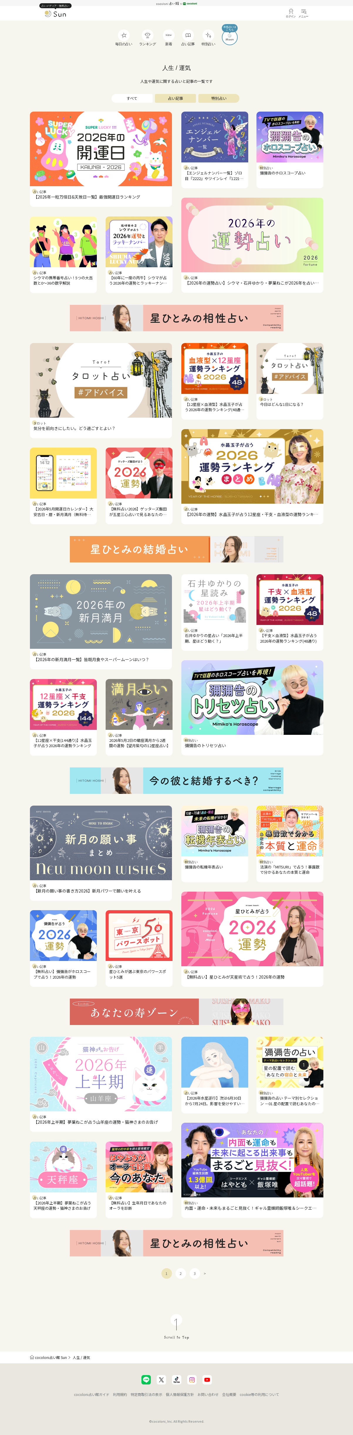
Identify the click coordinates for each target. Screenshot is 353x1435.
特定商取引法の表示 (146, 1394)
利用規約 (120, 1394)
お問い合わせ (208, 1394)
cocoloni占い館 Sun (51, 1357)
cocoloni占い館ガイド (91, 1394)
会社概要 (229, 1394)
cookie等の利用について (259, 1394)
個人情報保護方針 (180, 1394)
